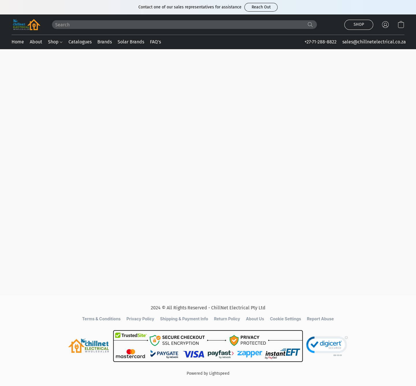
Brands (104, 42)
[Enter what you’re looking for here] (184, 24)
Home (18, 42)
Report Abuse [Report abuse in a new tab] (320, 318)
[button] (261, 7)
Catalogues (80, 42)
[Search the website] (310, 25)
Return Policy (227, 318)
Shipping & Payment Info (184, 318)
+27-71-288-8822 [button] (320, 42)
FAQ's (155, 42)
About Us (255, 318)
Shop (55, 42)
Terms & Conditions (101, 318)
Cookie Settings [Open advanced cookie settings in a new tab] (285, 318)
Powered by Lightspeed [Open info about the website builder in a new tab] (208, 373)
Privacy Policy (140, 318)
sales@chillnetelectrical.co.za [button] (374, 42)
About (36, 42)
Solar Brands (131, 42)
